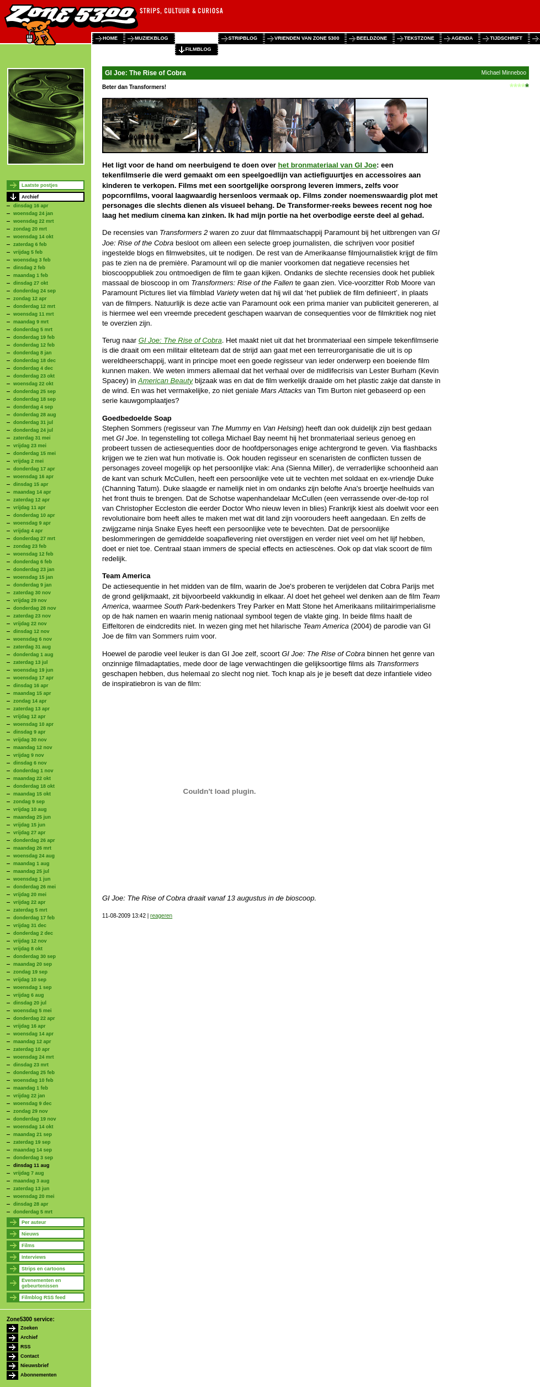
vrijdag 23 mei (29, 445)
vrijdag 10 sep (29, 979)
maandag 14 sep (32, 1150)
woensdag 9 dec (32, 1103)
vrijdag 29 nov (30, 600)
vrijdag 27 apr (29, 832)
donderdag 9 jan (32, 585)
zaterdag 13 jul (30, 662)
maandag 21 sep (32, 1134)
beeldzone (371, 38)
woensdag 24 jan (33, 213)
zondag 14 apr (30, 701)
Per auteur (34, 1222)
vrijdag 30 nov (30, 739)
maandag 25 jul (31, 871)
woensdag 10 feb (33, 1080)
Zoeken (29, 1328)
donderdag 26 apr (34, 840)
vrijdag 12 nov (30, 941)
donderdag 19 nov (34, 1119)
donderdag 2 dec (33, 933)
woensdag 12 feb (33, 554)
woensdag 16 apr (33, 476)
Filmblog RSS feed (44, 1297)
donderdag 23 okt (34, 376)
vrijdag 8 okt (28, 948)
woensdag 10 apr (33, 724)
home (110, 38)
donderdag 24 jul (33, 430)
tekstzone (419, 38)
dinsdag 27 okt (30, 283)
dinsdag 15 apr (31, 484)
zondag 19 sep (30, 972)
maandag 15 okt (32, 794)
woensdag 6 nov (32, 639)
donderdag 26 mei (34, 886)
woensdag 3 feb (32, 260)
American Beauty (165, 380)
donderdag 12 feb (34, 345)
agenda (462, 38)
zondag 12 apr (30, 298)
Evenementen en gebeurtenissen (41, 1283)
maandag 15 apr (32, 693)
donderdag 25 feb (34, 1072)
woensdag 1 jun (32, 879)
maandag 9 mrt (31, 321)
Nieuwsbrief (34, 1365)
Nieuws (30, 1234)
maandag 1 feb (30, 275)
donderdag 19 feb (34, 337)
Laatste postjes (40, 185)
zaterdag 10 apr (31, 1049)
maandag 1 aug (31, 863)
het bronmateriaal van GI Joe (327, 165)
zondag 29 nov (30, 1111)
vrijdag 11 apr (29, 507)
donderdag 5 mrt (32, 329)
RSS (25, 1346)
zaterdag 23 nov (32, 616)
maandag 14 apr (32, 492)
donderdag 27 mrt (34, 538)
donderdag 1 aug (33, 654)
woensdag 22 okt (33, 383)
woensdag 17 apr (33, 678)
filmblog (198, 49)
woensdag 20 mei (34, 1196)
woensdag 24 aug (34, 856)
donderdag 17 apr (34, 469)
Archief (30, 197)
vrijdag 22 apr (29, 902)
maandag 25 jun (32, 817)
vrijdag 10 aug (30, 809)
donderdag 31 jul (33, 422)
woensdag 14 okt (33, 236)
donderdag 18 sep (34, 399)
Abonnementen (38, 1375)
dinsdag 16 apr (31, 205)
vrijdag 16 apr (29, 1026)
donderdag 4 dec (33, 368)
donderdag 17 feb (34, 917)
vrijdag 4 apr (28, 530)
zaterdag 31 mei (32, 438)
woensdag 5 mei (32, 1010)
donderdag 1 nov (33, 770)
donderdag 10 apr (34, 515)
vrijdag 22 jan (29, 1095)
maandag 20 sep (32, 964)
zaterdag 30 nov (32, 592)
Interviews (34, 1257)
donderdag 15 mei (34, 453)
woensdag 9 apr (32, 523)
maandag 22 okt (32, 778)
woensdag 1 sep (32, 987)
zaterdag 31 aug (32, 647)
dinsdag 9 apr (29, 732)
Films (28, 1245)
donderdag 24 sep (34, 291)
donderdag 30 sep (34, 956)
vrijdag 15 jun (29, 825)
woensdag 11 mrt (33, 314)
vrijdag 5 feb (28, 252)
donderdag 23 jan (34, 569)
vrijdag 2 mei (28, 461)
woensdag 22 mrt (33, 221)
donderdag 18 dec (34, 360)
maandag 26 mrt (32, 848)
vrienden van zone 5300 (306, 38)
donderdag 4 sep (33, 407)
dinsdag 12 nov (31, 631)
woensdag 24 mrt (33, 1057)
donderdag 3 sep (33, 1157)
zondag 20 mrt (30, 229)
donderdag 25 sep (34, 391)
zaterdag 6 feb (30, 244)
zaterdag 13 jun (31, 1188)
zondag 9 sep (29, 801)
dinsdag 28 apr (31, 1204)
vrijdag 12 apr (29, 716)
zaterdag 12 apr (31, 500)
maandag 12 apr (32, 1041)
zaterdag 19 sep (32, 1142)
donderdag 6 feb (32, 561)
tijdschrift (506, 38)
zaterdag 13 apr (31, 708)
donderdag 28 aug (34, 414)
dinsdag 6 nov (30, 763)
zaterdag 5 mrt (30, 910)
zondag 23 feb (29, 546)
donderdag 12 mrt (34, 306)
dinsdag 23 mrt (31, 1064)
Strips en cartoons (43, 1268)
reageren (161, 916)
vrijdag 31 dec (29, 925)
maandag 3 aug (31, 1181)
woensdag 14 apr (33, 1034)
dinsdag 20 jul (29, 1003)
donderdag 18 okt (34, 786)
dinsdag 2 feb (29, 267)
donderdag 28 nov (34, 608)
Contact (29, 1356)
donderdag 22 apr (34, 1018)
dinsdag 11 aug (31, 1165)
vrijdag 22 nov (30, 623)
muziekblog (151, 38)
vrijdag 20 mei (29, 894)
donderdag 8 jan (32, 352)
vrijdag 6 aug (28, 995)
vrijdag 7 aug (28, 1173)
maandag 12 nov (32, 747)
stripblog (243, 38)
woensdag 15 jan (33, 577)
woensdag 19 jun (33, 670)
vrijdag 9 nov (28, 755)
